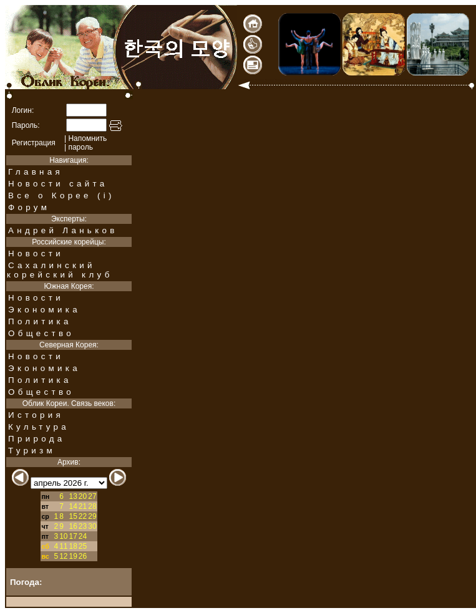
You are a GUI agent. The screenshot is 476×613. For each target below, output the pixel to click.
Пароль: (26, 125)
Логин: (23, 110)
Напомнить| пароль (85, 143)
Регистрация (34, 142)
